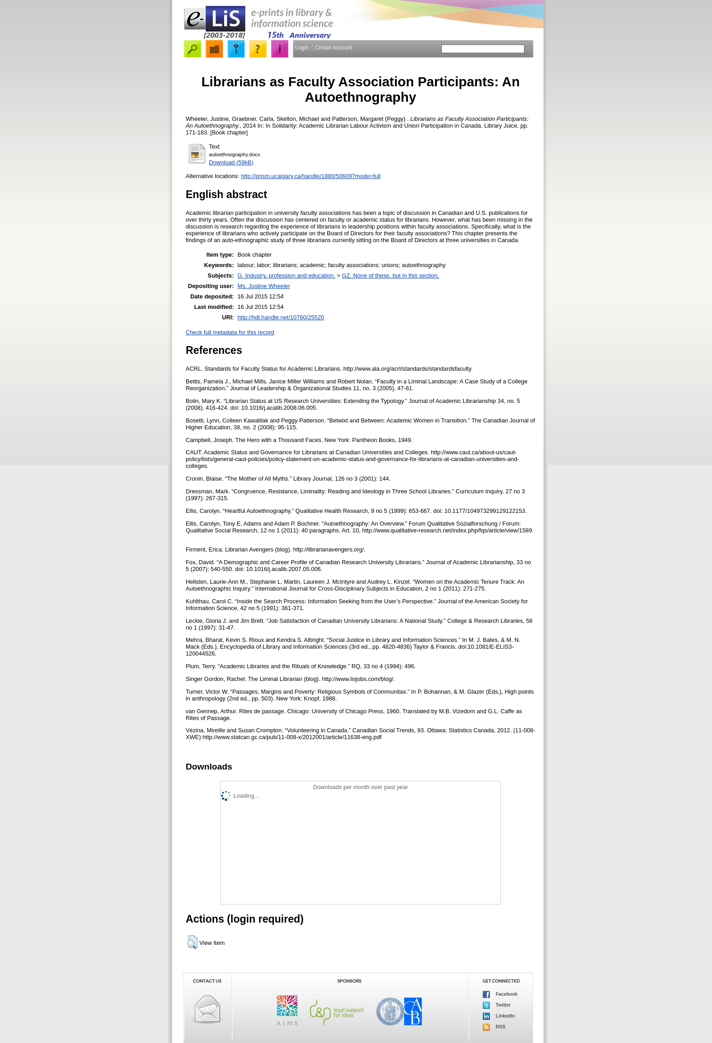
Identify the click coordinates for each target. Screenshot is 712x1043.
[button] (192, 942)
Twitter (497, 1005)
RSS (494, 1027)
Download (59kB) (231, 162)
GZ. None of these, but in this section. (390, 275)
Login (301, 48)
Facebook (500, 994)
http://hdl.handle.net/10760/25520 (280, 317)
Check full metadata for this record (230, 332)
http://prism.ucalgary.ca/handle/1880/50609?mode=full (311, 176)
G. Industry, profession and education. (286, 275)
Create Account (333, 48)
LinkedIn (499, 1016)
